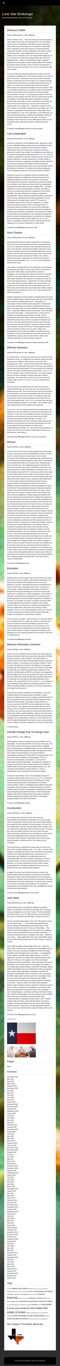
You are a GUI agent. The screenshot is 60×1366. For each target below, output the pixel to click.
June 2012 (10, 1246)
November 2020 (12, 1106)
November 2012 (12, 1234)
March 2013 (11, 1225)
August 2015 (11, 1191)
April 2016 (10, 1184)
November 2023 (12, 1088)
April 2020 (10, 1122)
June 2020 (10, 1118)
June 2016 (10, 1179)
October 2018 (11, 1152)
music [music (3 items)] (39, 1304)
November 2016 (12, 1168)
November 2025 (12, 1077)
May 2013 (10, 1221)
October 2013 (11, 1209)
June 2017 (10, 1157)
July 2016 (10, 1177)
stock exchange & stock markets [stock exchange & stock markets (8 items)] (26, 1316)
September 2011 (12, 1257)
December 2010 (12, 1273)
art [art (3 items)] (8, 1288)
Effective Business (17, 347)
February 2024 (12, 1086)
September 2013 (12, 1211)
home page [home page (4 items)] (10, 1301)
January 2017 (11, 1163)
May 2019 (10, 1136)
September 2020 (12, 1111)
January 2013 (11, 1230)
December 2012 (12, 1232)
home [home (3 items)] (48, 1298)
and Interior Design (31, 342)
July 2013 (10, 1216)
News (16, 128)
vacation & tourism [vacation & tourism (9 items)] (20, 1319)
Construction (14, 808)
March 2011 (11, 1266)
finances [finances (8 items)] (41, 1294)
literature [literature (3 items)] (17, 1304)
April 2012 (10, 1250)
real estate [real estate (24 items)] (36, 1308)
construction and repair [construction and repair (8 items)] (43, 1291)
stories (27, 563)
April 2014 (10, 1195)
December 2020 (12, 1104)
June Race (13, 897)
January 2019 (11, 1145)
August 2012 (11, 1241)
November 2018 (12, 1150)
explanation (42, 1360)
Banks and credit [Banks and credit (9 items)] (19, 1288)
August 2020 (11, 1113)
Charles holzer (34, 67)
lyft (16, 948)
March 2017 (11, 1161)
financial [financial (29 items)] (12, 1297)
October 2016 (11, 1170)
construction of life (43, 342)
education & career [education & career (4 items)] (13, 1294)
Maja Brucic (18, 610)
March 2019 (11, 1141)
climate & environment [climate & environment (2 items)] (20, 1291)
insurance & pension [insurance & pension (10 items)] (28, 1301)
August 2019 (11, 1132)
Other (36, 227)
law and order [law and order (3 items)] (11, 1304)
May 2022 (10, 1100)
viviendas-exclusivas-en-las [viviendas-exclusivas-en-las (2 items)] (35, 1318)
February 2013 (12, 1227)
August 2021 (11, 1102)
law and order (29, 227)
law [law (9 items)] (40, 1301)
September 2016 (12, 1173)
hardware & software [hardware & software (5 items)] (36, 1298)
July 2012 (10, 1243)
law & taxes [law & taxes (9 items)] (48, 1301)
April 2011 (10, 1264)
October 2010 (11, 1275)
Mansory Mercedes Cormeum (23, 644)
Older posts (12, 1019)
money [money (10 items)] (34, 1304)
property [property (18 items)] (25, 1308)
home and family (37, 128)
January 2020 (11, 1127)
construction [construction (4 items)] (29, 1291)
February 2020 (12, 1125)
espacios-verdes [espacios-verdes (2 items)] (34, 1294)
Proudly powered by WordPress (23, 1360)
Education (12, 568)
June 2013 (10, 1218)
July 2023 (10, 1090)
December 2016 (12, 1166)
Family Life (28, 128)
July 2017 (10, 1154)
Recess (11, 442)
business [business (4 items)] (30, 1288)
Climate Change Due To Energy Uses (28, 732)
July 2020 (10, 1116)
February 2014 (12, 1200)
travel (34, 1014)
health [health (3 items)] (45, 1298)
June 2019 (10, 1134)
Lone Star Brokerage (17, 14)
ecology (27, 803)
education (28, 639)
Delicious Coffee (16, 30)
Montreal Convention (36, 778)
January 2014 (11, 1202)
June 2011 (10, 1262)
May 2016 (10, 1182)
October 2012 (11, 1237)
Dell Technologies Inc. (33, 681)
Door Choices (14, 232)
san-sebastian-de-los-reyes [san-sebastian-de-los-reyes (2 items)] (35, 1312)
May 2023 (10, 1093)
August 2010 (11, 1278)
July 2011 (10, 1259)
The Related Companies (31, 380)
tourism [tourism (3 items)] (47, 1316)
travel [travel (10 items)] (9, 1318)
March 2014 (11, 1198)
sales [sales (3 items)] (27, 1312)
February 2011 (12, 1269)
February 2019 (12, 1143)
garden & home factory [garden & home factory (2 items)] (23, 1298)
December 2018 (12, 1148)
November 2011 (12, 1253)
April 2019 (10, 1138)
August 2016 (11, 1175)
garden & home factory (32, 893)
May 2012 (10, 1248)
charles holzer (44, 218)
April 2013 (10, 1223)
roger (33, 35)
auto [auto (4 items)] (10, 1288)
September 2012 (12, 1239)
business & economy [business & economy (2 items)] (37, 1288)
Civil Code (42, 154)
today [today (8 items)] (42, 1316)
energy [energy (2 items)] (20, 1294)
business (28, 437)
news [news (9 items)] (43, 1304)
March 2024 (11, 1084)
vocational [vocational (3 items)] (44, 1319)
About (9, 1066)
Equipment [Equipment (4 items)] (26, 1294)
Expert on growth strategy (34, 260)
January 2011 (11, 1271)
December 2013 (12, 1205)
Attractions (28, 1014)
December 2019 (12, 1129)
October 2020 (11, 1109)
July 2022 (10, 1095)
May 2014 (10, 1193)
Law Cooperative (16, 133)
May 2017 (10, 1159)
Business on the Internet (38, 437)
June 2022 (10, 1097)
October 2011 (11, 1255)
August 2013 (11, 1214)
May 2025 (10, 1079)
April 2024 (10, 1081)
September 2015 (12, 1189)
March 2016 (11, 1186)
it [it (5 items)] (38, 1301)
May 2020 (10, 1120)
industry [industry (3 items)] (17, 1301)
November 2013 (12, 1207)
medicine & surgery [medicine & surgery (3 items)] (25, 1304)
